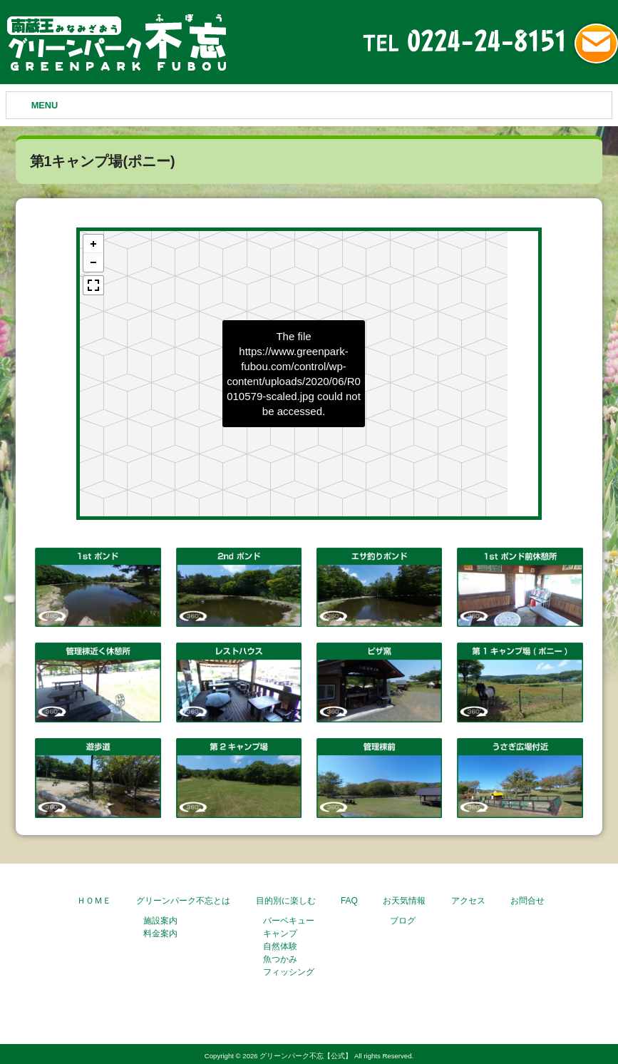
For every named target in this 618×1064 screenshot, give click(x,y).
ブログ (403, 921)
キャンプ (280, 933)
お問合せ (527, 901)
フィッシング (288, 972)
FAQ (349, 901)
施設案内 (160, 921)
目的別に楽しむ (286, 901)
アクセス (468, 901)
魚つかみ (280, 959)
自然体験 (280, 946)
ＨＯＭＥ (94, 901)
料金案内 (160, 933)
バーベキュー (288, 921)
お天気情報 (404, 901)
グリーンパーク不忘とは (183, 901)
